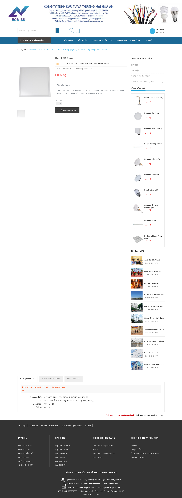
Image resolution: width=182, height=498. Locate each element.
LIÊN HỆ (88, 426)
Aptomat (134, 445)
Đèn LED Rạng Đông (87, 50)
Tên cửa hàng (63, 85)
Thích (57, 69)
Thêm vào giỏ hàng (67, 110)
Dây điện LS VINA (24, 461)
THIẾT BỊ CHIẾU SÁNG (47, 50)
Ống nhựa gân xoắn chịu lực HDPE (145, 453)
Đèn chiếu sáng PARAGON (103, 445)
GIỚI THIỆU (22, 426)
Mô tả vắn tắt (73, 379)
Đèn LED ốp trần (151, 113)
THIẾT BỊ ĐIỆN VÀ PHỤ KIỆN (143, 82)
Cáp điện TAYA (61, 461)
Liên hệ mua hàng (27, 379)
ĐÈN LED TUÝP (150, 220)
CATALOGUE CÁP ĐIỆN (50, 426)
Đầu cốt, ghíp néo (138, 457)
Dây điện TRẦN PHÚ (25, 453)
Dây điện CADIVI (24, 449)
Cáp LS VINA (60, 457)
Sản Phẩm (32, 50)
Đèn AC (96, 449)
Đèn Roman (97, 457)
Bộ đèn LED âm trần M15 (153, 237)
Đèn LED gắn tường (153, 128)
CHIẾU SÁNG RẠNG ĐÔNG (72, 426)
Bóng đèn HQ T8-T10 (153, 144)
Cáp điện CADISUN (62, 445)
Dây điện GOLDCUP (25, 465)
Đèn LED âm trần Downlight (151, 206)
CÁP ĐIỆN (135, 70)
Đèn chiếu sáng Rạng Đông (67, 50)
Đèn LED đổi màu (151, 174)
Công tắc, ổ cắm (137, 449)
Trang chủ (22, 50)
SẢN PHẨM (34, 426)
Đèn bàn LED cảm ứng (154, 98)
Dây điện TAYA (23, 457)
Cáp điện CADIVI (61, 449)
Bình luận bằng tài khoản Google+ (149, 415)
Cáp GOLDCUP (61, 465)
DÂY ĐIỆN (135, 65)
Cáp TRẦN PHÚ (61, 453)
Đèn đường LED (151, 190)
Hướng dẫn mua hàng (51, 379)
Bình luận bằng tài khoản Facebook (120, 415)
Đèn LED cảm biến (152, 159)
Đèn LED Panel (102, 50)
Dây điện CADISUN (25, 445)
